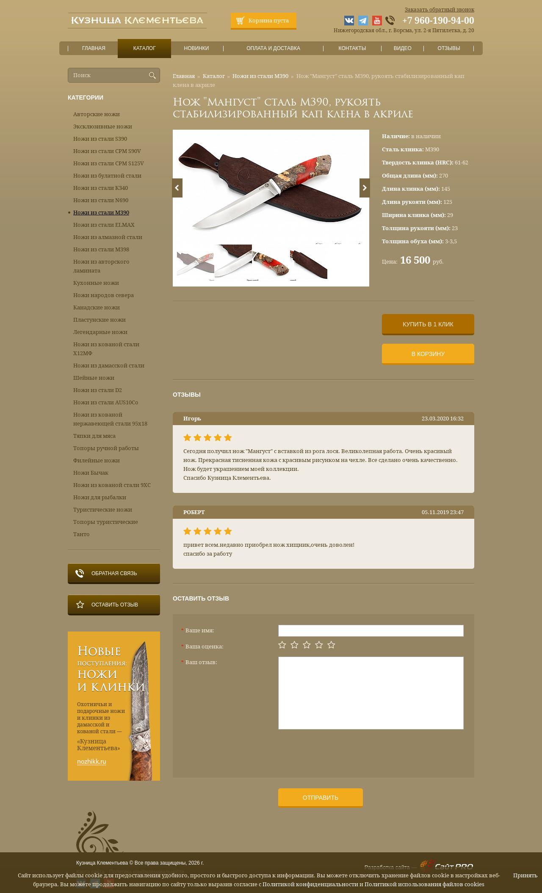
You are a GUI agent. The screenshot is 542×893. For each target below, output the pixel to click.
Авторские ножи (96, 114)
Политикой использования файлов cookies (424, 884)
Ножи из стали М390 (260, 76)
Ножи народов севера (103, 295)
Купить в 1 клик (428, 324)
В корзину (428, 354)
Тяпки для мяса (94, 436)
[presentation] (342, 750)
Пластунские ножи (99, 320)
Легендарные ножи (100, 332)
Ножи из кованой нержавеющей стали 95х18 (110, 419)
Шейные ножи (93, 378)
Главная (94, 48)
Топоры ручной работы (106, 448)
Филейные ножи (96, 460)
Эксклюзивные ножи (102, 126)
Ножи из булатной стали (107, 175)
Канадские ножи (96, 307)
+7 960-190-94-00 (438, 21)
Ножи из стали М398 (101, 249)
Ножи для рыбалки (99, 497)
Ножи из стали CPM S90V (107, 151)
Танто (81, 534)
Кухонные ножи (96, 283)
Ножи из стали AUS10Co (105, 402)
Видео (402, 48)
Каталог (144, 48)
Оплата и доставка (273, 48)
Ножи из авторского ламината (101, 266)
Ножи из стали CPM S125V (108, 163)
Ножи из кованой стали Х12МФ (106, 348)
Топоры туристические (105, 522)
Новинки (196, 48)
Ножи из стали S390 (100, 139)
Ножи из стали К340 (100, 188)
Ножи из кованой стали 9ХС (112, 485)
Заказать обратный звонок (439, 10)
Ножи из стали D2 (97, 390)
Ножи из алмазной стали (107, 237)
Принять (525, 875)
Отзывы (449, 48)
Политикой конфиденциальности (310, 884)
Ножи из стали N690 (100, 200)
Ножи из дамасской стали (108, 365)
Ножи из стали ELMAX (104, 225)
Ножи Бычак (90, 473)
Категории (85, 97)
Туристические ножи (102, 509)
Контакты (352, 48)
